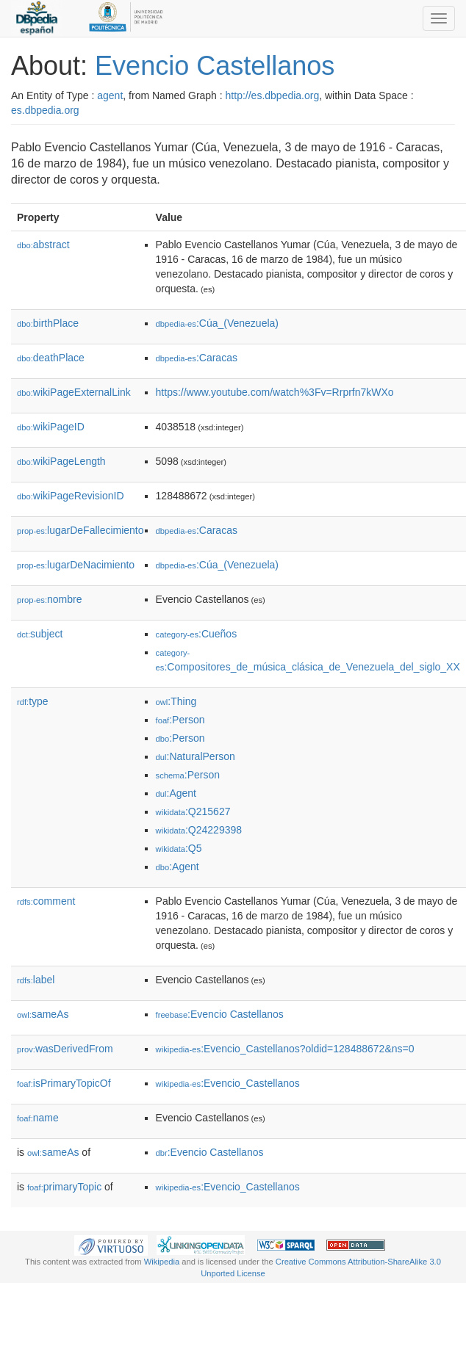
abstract (43, 244)
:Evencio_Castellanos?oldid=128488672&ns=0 (285, 1049)
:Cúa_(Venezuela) (217, 323)
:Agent (176, 793)
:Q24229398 (199, 830)
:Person (180, 720)
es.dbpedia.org (45, 110)
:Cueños (196, 634)
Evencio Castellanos (214, 66)
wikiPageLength (61, 461)
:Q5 (179, 848)
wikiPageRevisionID (70, 496)
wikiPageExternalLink (74, 392)
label (35, 979)
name (38, 1118)
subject (39, 634)
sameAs (42, 1014)
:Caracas (196, 358)
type (33, 701)
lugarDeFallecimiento (80, 530)
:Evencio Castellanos (220, 1014)
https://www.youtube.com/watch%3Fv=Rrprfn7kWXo (275, 392)
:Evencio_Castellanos (228, 1083)
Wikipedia (162, 1261)
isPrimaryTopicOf (64, 1083)
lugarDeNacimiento (76, 565)
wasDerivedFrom (65, 1049)
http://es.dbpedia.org (273, 95)
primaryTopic (64, 1187)
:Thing (176, 701)
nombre (49, 599)
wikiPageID (51, 427)
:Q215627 (193, 811)
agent (110, 95)
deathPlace (51, 358)
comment (46, 901)
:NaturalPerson (195, 756)
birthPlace (48, 323)
